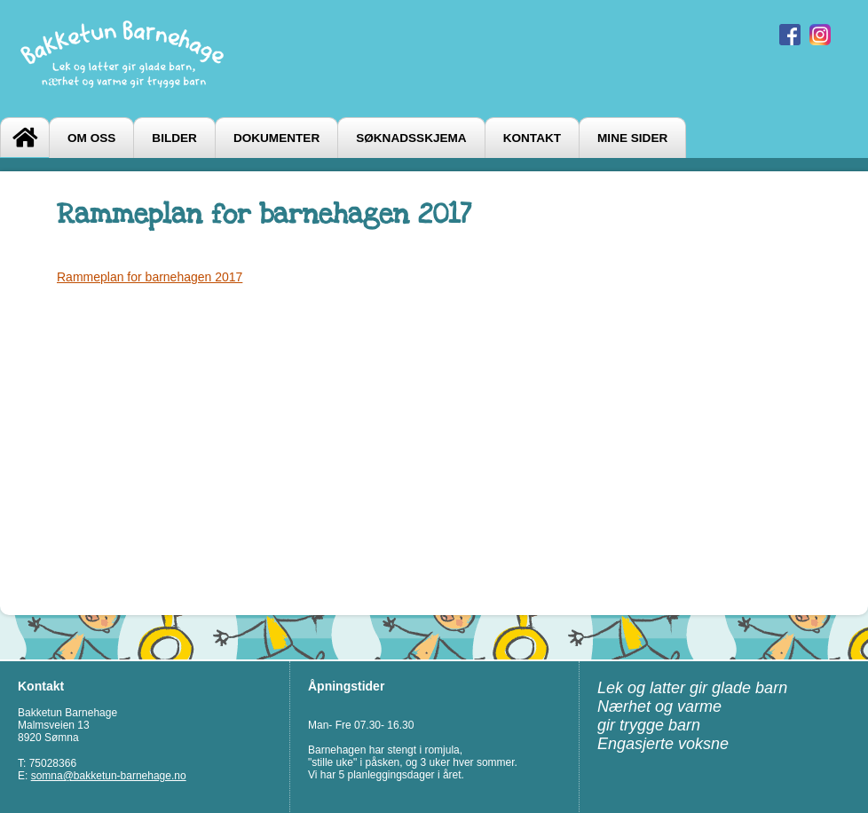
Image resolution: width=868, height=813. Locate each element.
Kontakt (532, 138)
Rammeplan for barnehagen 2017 (149, 277)
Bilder (174, 138)
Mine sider (632, 138)
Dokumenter (276, 138)
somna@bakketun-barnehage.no (108, 776)
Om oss (91, 138)
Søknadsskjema (411, 138)
